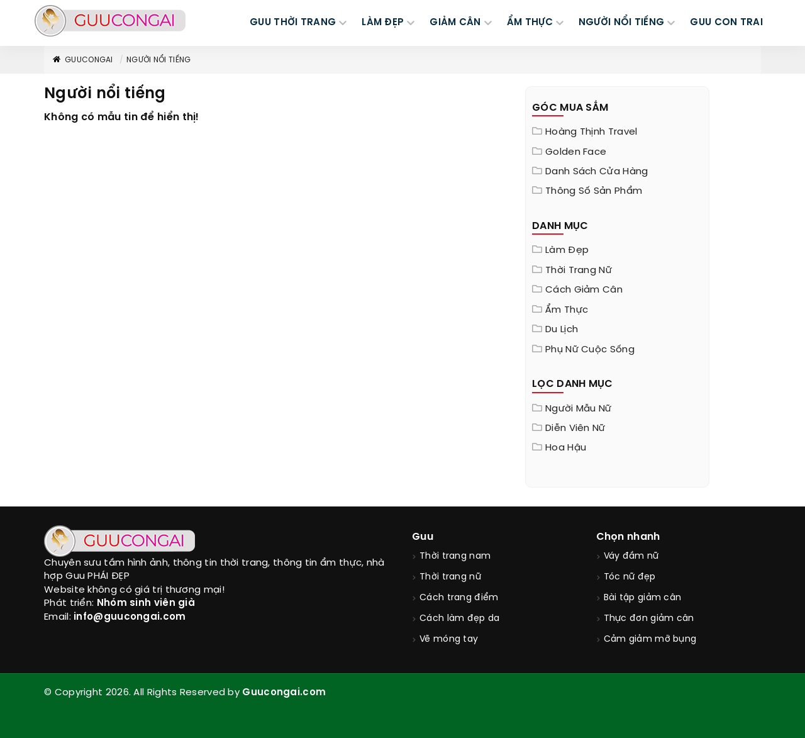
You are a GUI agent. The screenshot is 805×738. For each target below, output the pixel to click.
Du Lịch (561, 330)
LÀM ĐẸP (383, 23)
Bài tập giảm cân (643, 598)
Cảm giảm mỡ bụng (650, 639)
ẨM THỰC (530, 23)
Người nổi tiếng (158, 60)
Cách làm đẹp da (459, 618)
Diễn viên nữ (575, 428)
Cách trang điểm (459, 598)
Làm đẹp (567, 250)
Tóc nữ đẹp (630, 577)
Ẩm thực (566, 310)
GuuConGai (82, 60)
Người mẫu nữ (578, 409)
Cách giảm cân (584, 290)
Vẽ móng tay (448, 639)
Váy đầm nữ (631, 556)
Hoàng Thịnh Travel (591, 132)
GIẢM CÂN (455, 23)
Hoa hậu (565, 448)
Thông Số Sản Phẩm (593, 191)
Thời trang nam (455, 556)
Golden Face (575, 152)
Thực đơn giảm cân (649, 618)
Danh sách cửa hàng (596, 172)
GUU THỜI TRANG (293, 23)
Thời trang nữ (578, 271)
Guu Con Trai (726, 23)
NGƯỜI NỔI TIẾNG (622, 23)
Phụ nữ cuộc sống (590, 350)
